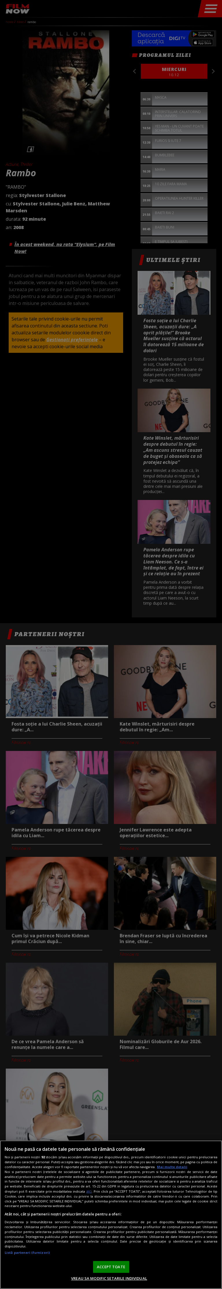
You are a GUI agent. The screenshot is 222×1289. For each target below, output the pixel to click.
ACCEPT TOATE (111, 1266)
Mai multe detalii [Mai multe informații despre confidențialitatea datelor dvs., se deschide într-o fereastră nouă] (172, 1167)
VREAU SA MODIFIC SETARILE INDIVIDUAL (109, 1278)
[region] (111, 1214)
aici (89, 1191)
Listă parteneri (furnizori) (27, 1252)
